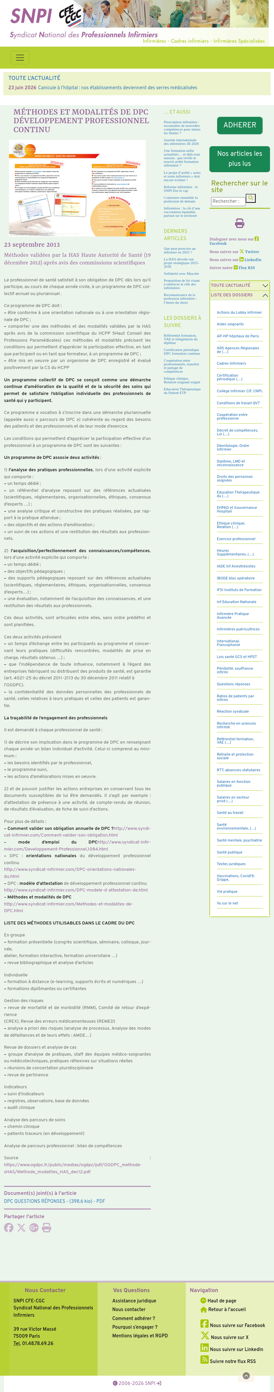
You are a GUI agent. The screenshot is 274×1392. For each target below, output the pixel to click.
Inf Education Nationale (236, 602)
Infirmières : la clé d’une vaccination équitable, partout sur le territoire (182, 211)
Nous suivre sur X (224, 1338)
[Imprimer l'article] (46, 1230)
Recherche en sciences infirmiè (236, 725)
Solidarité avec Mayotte (181, 273)
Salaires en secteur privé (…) (233, 799)
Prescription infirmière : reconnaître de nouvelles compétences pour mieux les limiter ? (182, 127)
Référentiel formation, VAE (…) (235, 741)
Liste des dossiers (232, 295)
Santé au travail (230, 813)
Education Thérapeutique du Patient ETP (182, 391)
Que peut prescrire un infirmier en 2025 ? (179, 250)
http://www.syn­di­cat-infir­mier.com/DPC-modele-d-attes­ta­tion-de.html (76, 890)
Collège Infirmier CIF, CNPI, (240, 391)
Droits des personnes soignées (235, 479)
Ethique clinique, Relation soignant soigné (182, 380)
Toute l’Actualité (230, 285)
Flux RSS (244, 268)
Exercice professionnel (236, 539)
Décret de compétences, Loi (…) (237, 432)
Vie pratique (227, 891)
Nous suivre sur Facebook (232, 1326)
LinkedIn (250, 260)
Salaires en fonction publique (233, 784)
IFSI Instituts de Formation (239, 590)
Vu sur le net (227, 903)
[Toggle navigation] (20, 57)
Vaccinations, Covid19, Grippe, (235, 878)
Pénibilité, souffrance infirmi (235, 670)
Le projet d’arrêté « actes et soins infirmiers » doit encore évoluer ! (182, 176)
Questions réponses (233, 684)
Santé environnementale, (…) (236, 827)
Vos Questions (131, 1290)
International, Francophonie (228, 643)
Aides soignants (230, 324)
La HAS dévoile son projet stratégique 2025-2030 (181, 262)
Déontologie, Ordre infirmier (233, 448)
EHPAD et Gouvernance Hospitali (237, 510)
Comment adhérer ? (133, 1319)
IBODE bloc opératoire (236, 578)
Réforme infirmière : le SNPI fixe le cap (181, 188)
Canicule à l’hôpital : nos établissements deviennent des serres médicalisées (117, 88)
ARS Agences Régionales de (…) (238, 350)
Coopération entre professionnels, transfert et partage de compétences (181, 365)
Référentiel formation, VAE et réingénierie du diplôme (180, 339)
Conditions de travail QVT (238, 403)
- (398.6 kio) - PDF (54, 1202)
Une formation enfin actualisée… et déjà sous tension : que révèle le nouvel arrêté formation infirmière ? (182, 158)
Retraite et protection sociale (235, 756)
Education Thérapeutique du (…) (238, 494)
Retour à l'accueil (223, 1310)
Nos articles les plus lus (239, 159)
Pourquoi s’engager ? (134, 1327)
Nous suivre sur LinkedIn (231, 1350)
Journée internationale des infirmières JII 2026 (181, 142)
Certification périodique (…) (229, 377)
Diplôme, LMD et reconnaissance (231, 463)
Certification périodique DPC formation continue (182, 351)
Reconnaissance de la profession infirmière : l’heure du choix (180, 298)
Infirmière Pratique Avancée (233, 616)
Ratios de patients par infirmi (235, 698)
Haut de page (218, 1301)
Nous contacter (128, 1310)
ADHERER (240, 125)
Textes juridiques (231, 864)
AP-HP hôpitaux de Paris (238, 336)
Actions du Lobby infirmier (239, 312)
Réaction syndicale (233, 711)
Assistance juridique (134, 1301)
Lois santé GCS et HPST (237, 657)
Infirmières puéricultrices (238, 629)
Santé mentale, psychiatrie (239, 840)
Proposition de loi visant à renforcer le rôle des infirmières (182, 284)
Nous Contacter (45, 1290)
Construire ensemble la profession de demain (181, 199)
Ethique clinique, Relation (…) (231, 525)
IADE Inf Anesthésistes (236, 566)
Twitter (249, 252)
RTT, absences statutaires (238, 770)
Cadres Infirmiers (231, 363)
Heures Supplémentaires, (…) (235, 552)
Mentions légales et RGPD (140, 1336)
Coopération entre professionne (232, 417)
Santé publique (229, 852)
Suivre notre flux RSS (228, 1362)
